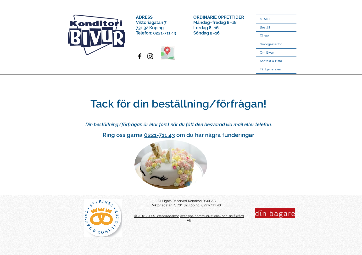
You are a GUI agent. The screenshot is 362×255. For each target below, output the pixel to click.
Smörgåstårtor (271, 44)
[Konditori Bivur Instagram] (150, 56)
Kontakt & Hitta (271, 61)
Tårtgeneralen (270, 69)
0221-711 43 (164, 32)
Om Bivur (267, 52)
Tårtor (264, 36)
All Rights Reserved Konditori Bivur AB (186, 201)
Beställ (265, 27)
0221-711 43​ (211, 205)
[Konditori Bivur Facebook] (140, 56)
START (265, 19)
